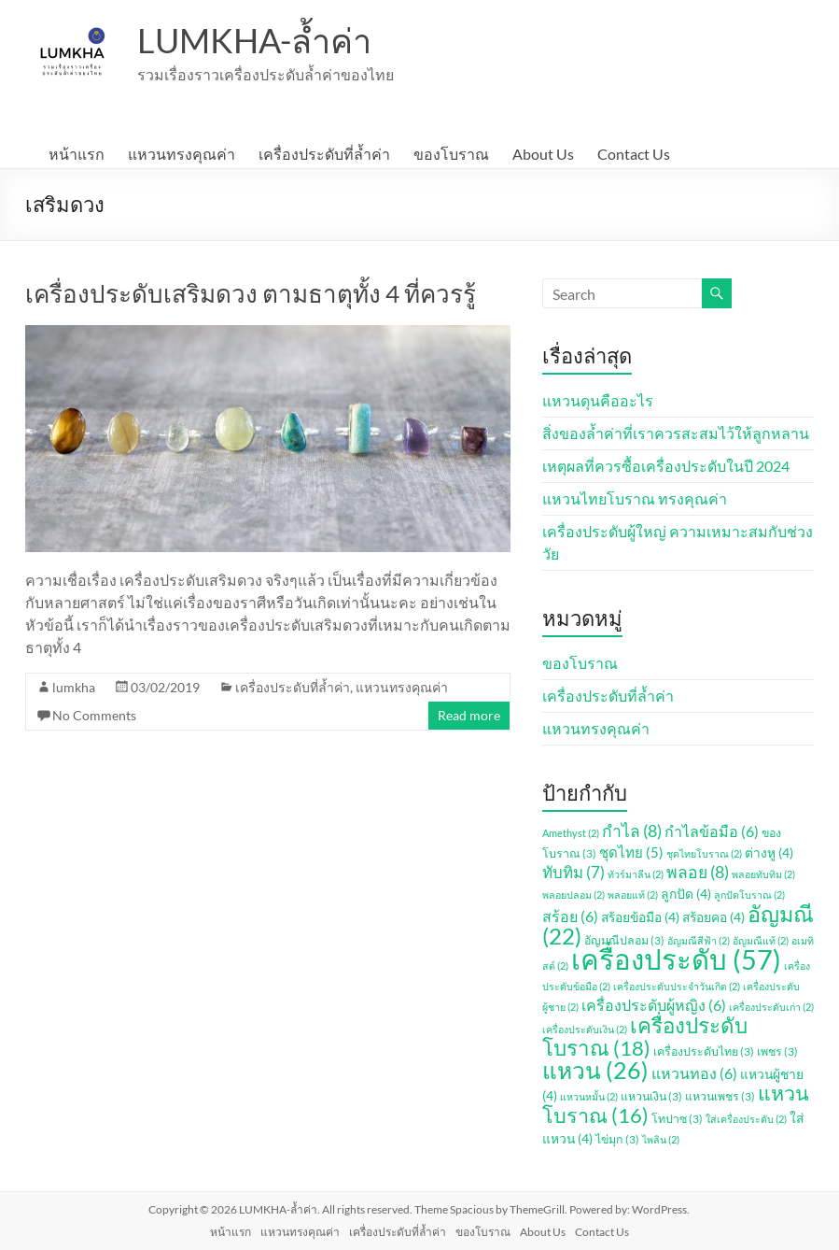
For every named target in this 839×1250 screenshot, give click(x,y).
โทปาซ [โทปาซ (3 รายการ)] (677, 1119)
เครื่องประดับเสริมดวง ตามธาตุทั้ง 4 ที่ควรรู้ (250, 293)
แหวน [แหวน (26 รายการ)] (595, 1070)
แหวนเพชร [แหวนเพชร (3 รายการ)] (720, 1096)
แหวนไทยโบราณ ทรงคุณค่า (634, 498)
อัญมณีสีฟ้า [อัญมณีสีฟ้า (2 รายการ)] (698, 940)
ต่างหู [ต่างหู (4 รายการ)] (769, 852)
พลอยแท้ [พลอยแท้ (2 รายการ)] (633, 894)
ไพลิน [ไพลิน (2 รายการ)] (660, 1139)
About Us (543, 154)
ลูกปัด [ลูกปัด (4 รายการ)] (686, 894)
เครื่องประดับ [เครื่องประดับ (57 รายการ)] (676, 959)
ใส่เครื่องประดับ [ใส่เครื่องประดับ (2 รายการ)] (746, 1119)
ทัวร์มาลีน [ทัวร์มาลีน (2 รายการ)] (636, 874)
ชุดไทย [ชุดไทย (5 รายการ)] (631, 852)
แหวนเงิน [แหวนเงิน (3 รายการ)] (651, 1096)
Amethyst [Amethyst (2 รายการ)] (570, 833)
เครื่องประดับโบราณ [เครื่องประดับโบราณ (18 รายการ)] (645, 1036)
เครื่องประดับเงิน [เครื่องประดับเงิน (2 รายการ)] (584, 1029)
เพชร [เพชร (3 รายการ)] (777, 1051)
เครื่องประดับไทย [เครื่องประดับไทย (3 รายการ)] (703, 1051)
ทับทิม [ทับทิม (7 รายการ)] (573, 872)
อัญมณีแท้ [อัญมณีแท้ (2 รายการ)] (761, 940)
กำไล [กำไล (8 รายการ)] (632, 831)
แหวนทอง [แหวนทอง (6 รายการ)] (694, 1073)
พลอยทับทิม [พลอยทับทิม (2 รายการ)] (763, 874)
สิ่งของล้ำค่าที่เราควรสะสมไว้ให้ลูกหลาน (675, 433)
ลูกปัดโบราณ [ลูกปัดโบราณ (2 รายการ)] (749, 894)
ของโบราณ (451, 154)
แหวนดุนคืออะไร (597, 400)
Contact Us (633, 154)
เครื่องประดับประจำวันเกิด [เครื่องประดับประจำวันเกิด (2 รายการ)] (676, 986)
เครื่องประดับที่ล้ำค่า (324, 154)
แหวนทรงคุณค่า (181, 154)
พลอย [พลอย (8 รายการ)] (697, 872)
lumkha (73, 687)
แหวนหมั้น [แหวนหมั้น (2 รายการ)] (589, 1096)
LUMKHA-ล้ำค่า (254, 40)
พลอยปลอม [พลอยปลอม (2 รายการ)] (573, 894)
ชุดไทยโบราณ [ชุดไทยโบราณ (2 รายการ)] (704, 853)
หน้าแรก (77, 154)
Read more (469, 715)
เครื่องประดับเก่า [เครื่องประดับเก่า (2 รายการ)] (771, 1007)
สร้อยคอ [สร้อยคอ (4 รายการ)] (713, 917)
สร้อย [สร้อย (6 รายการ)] (570, 916)
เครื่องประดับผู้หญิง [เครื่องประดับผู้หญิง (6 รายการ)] (653, 1005)
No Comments (94, 715)
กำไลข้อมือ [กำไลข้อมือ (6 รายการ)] (711, 831)
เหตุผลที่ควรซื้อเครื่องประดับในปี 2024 (666, 466)
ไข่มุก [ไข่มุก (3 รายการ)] (617, 1139)
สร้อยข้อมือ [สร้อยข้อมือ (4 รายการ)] (640, 917)
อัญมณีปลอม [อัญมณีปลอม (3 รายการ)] (624, 940)
